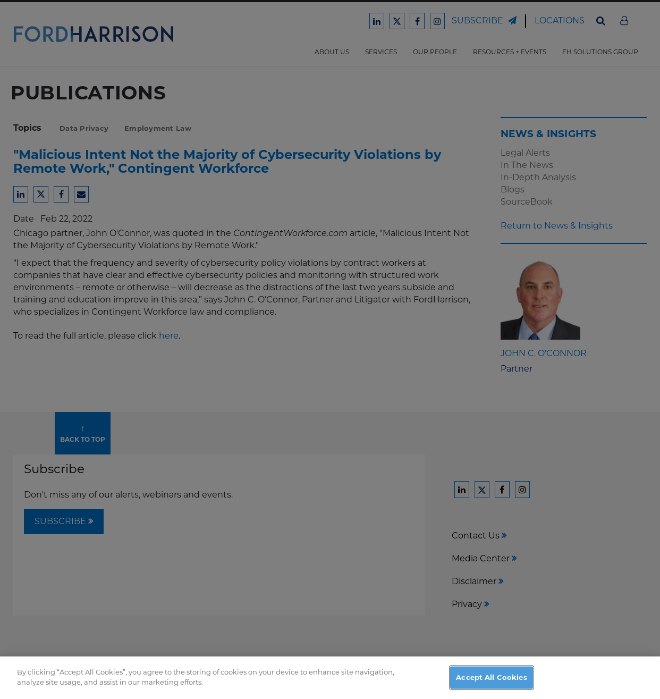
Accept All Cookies (491, 686)
